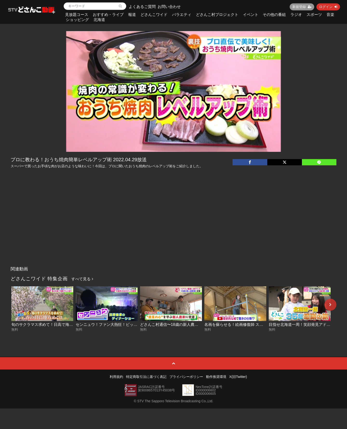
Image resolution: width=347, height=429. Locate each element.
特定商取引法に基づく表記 (146, 377)
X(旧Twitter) (238, 377)
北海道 (99, 20)
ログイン (328, 7)
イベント (250, 15)
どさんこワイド (153, 15)
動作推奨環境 (216, 377)
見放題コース (76, 15)
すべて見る (82, 279)
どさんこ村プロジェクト (217, 15)
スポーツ (314, 15)
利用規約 (116, 377)
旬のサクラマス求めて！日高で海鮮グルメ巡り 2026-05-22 (62, 324)
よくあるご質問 (142, 7)
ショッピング (77, 20)
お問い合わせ (169, 7)
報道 (132, 15)
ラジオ (296, 15)
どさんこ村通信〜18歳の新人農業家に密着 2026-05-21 (187, 324)
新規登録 (302, 7)
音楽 (330, 15)
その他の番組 (274, 15)
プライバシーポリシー (186, 377)
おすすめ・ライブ (108, 15)
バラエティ (181, 15)
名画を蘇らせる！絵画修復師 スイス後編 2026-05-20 (250, 324)
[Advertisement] (173, 228)
